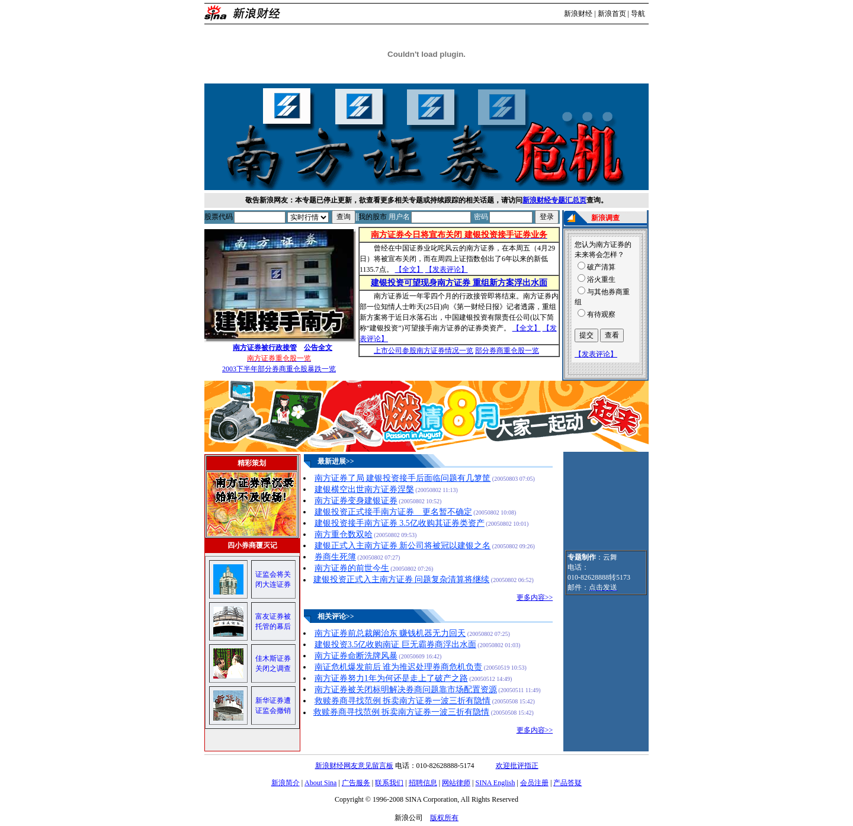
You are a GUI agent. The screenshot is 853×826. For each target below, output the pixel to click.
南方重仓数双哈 (344, 534)
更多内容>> (535, 597)
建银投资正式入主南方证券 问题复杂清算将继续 (401, 579)
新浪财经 (578, 13)
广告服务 (356, 783)
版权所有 (444, 818)
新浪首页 (612, 13)
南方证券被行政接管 (265, 347)
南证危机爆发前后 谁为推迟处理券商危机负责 (399, 667)
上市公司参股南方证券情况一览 (423, 350)
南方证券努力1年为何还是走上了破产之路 (391, 678)
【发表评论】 (446, 269)
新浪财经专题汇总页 (554, 200)
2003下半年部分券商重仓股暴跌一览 (279, 369)
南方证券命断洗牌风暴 (356, 655)
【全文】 (409, 269)
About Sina (320, 783)
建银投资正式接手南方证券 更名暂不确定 (393, 511)
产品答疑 (567, 783)
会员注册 (534, 783)
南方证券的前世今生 (352, 568)
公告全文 (318, 347)
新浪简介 (285, 783)
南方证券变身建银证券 (356, 500)
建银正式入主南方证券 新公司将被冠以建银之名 (403, 545)
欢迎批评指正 (517, 765)
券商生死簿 (335, 556)
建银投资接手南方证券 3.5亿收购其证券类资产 (400, 523)
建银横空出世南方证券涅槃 (364, 489)
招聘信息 (423, 783)
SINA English (495, 783)
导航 (638, 13)
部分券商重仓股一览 (507, 350)
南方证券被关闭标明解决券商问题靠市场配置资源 (406, 689)
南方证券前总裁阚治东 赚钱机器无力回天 (390, 633)
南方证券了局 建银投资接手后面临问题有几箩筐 (403, 478)
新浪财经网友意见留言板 (354, 765)
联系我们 (389, 783)
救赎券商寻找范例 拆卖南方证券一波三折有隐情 (403, 700)
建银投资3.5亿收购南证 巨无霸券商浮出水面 (395, 644)
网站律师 (456, 783)
